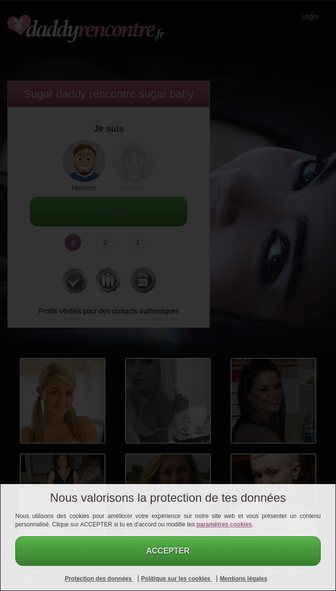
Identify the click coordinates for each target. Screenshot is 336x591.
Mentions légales (244, 578)
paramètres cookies (224, 524)
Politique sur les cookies (176, 578)
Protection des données (99, 578)
